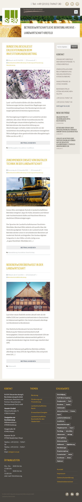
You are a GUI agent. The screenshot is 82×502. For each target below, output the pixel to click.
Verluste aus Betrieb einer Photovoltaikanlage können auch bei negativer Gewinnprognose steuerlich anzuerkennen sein (65, 142)
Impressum (61, 473)
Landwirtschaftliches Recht (38, 407)
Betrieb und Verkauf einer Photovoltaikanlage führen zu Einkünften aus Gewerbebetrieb (67, 130)
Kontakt (60, 469)
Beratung (34, 395)
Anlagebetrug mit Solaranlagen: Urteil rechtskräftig (63, 119)
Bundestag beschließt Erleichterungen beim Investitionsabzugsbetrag (21, 50)
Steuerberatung (10, 65)
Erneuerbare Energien (39, 412)
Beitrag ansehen (28, 143)
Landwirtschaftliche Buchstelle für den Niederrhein (38, 418)
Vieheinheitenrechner (65, 482)
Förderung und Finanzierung (35, 63)
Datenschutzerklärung (65, 477)
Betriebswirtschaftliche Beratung (17, 63)
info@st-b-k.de (63, 106)
